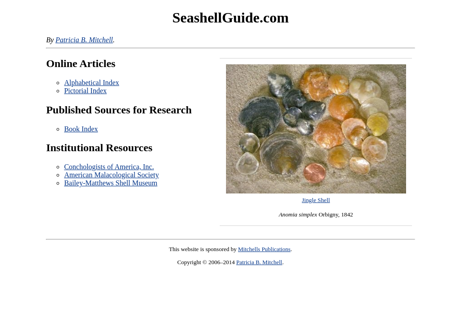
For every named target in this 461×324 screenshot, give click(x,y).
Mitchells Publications (264, 249)
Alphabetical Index (91, 82)
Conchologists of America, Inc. (109, 167)
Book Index (81, 129)
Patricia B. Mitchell (84, 40)
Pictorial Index (85, 90)
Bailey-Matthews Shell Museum (110, 183)
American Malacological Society (111, 175)
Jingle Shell (316, 200)
